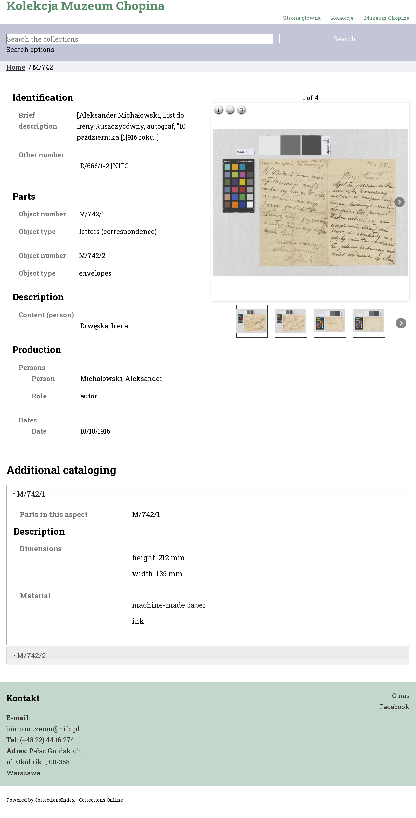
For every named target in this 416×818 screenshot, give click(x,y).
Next (399, 202)
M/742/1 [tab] (28, 494)
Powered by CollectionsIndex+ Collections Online (64, 800)
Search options (30, 49)
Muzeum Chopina (387, 17)
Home (15, 67)
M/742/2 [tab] (29, 655)
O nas (401, 695)
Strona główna (302, 17)
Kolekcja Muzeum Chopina (85, 5)
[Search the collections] (139, 39)
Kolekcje (342, 17)
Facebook (395, 706)
